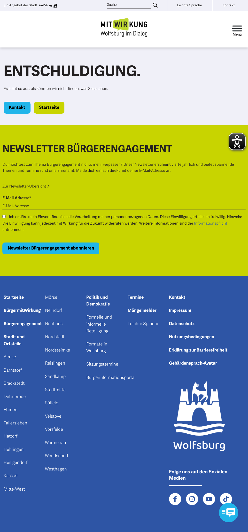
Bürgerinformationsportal (110, 377)
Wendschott (57, 456)
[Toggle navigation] (237, 29)
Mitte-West (14, 489)
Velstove (53, 416)
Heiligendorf (15, 462)
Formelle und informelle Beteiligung (99, 324)
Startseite (49, 107)
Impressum (180, 310)
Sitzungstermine (102, 364)
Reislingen (55, 363)
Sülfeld (51, 403)
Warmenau (55, 443)
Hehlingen (13, 449)
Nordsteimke (57, 350)
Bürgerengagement (23, 324)
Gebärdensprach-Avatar (193, 363)
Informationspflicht (210, 223)
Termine (136, 297)
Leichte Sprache (143, 324)
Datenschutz (182, 324)
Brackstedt (14, 383)
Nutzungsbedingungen (191, 337)
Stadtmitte (55, 390)
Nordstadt (55, 337)
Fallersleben (15, 423)
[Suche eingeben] (155, 5)
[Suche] (129, 4)
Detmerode (15, 396)
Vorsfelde (54, 429)
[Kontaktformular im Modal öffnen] (228, 512)
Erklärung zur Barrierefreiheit (198, 350)
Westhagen (56, 469)
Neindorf (53, 310)
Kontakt (17, 107)
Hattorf (10, 436)
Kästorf (11, 476)
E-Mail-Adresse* (16, 198)
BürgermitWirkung (22, 310)
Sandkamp (55, 376)
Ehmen (10, 410)
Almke (10, 357)
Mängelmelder (142, 310)
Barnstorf (13, 370)
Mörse (51, 297)
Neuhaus (54, 324)
